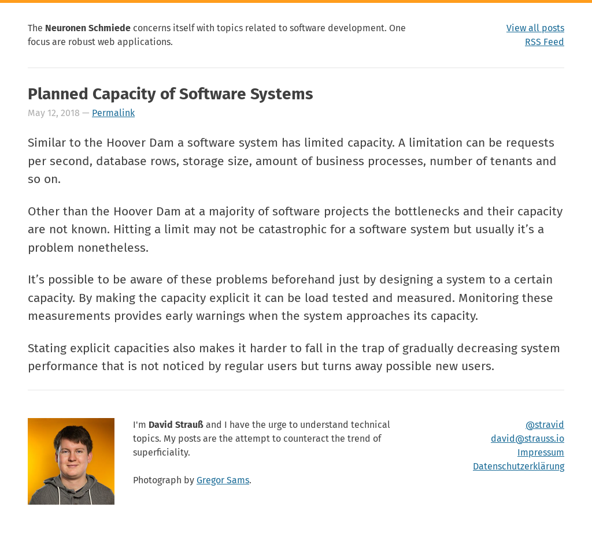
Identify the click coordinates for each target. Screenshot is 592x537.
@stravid (545, 424)
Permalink (113, 112)
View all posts (535, 28)
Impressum (540, 452)
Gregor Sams (223, 480)
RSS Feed (544, 41)
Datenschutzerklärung (518, 466)
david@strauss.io (527, 438)
